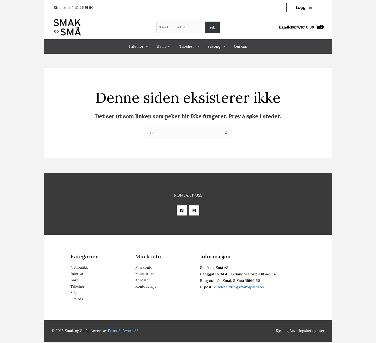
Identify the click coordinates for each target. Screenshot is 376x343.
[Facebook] (182, 211)
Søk (212, 27)
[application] (149, 46)
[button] (304, 7)
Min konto (144, 268)
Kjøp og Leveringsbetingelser (299, 332)
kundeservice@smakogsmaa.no (240, 287)
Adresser (143, 281)
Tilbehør (77, 287)
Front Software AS (124, 332)
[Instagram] (194, 211)
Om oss (76, 300)
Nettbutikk (79, 268)
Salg (74, 293)
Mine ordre (145, 274)
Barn (74, 281)
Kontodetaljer (147, 287)
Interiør (77, 274)
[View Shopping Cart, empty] (299, 27)
